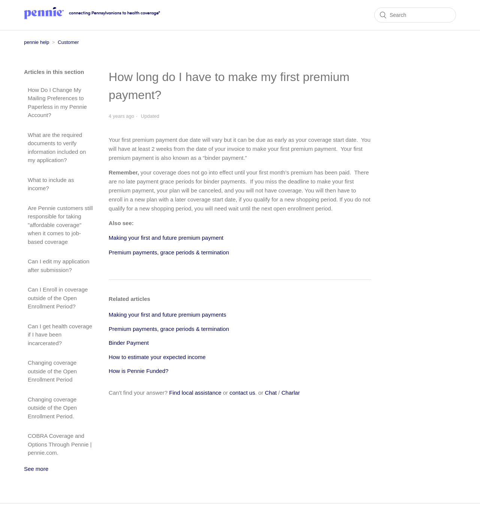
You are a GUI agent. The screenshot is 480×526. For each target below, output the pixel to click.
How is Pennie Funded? (138, 371)
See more (36, 469)
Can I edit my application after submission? (58, 265)
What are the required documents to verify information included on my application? (57, 148)
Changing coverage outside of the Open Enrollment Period (52, 371)
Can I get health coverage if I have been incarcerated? (60, 334)
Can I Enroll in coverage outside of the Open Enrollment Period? (58, 298)
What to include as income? (51, 184)
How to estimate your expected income (157, 357)
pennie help (36, 42)
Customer (68, 42)
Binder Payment (129, 343)
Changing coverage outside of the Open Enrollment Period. (52, 407)
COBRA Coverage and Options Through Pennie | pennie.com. (60, 444)
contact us (242, 392)
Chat (271, 392)
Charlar (290, 392)
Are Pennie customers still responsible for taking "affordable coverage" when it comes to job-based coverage (60, 225)
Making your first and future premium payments (167, 314)
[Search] (415, 15)
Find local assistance (195, 392)
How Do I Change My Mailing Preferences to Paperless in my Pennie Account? (57, 103)
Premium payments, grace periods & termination (169, 329)
